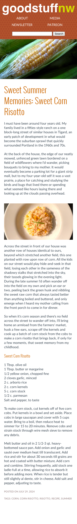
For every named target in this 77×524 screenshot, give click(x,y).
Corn (15, 498)
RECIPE (56, 498)
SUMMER (66, 498)
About (22, 18)
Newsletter (22, 25)
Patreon (54, 25)
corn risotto (29, 498)
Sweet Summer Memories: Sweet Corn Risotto (35, 101)
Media (55, 18)
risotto (45, 498)
